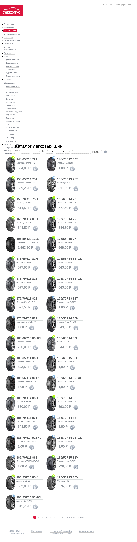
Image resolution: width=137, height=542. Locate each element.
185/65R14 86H (67, 338)
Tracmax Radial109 (65, 163)
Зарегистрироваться (122, 4)
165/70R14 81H (27, 219)
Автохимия (8, 80)
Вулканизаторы (12, 92)
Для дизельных (12, 63)
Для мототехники (12, 66)
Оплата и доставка (86, 531)
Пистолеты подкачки (14, 112)
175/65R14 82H (27, 258)
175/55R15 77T (67, 239)
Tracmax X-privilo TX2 (25, 163)
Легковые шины (10, 31)
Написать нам (37, 531)
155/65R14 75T (26, 179)
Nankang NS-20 (23, 481)
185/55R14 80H (67, 318)
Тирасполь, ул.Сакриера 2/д (61, 531)
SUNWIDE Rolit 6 (23, 262)
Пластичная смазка (13, 76)
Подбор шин (9, 134)
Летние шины (9, 24)
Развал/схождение (13, 121)
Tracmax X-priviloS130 (66, 302)
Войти (105, 4)
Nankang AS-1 (63, 481)
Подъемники (10, 115)
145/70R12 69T (67, 159)
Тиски (8, 125)
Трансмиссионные (13, 70)
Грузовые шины (10, 44)
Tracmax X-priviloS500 (66, 382)
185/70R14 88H (27, 398)
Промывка (10, 118)
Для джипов (8, 37)
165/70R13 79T (67, 219)
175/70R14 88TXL (69, 278)
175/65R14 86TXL (69, 258)
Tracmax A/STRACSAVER (27, 461)
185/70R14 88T (67, 398)
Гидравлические (12, 73)
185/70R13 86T (26, 418)
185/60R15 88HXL (29, 338)
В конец (81, 517)
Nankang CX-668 (23, 203)
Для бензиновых (12, 60)
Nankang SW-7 (63, 183)
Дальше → (70, 517)
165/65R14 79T (67, 199)
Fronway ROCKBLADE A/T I (28, 242)
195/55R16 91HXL (29, 497)
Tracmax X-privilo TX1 (66, 461)
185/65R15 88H (67, 358)
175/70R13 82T (26, 278)
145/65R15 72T (26, 159)
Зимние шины (9, 27)
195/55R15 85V (27, 477)
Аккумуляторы (9, 53)
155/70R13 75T (67, 179)
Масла (6, 57)
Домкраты (10, 99)
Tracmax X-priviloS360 (26, 322)
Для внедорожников (12, 34)
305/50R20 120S (27, 239)
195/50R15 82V (67, 457)
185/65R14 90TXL (28, 378)
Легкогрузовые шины (12, 40)
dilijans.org (10, 138)
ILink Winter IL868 (24, 501)
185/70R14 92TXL (28, 437)
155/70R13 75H (27, 199)
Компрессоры (11, 108)
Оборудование (10, 83)
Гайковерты (10, 96)
